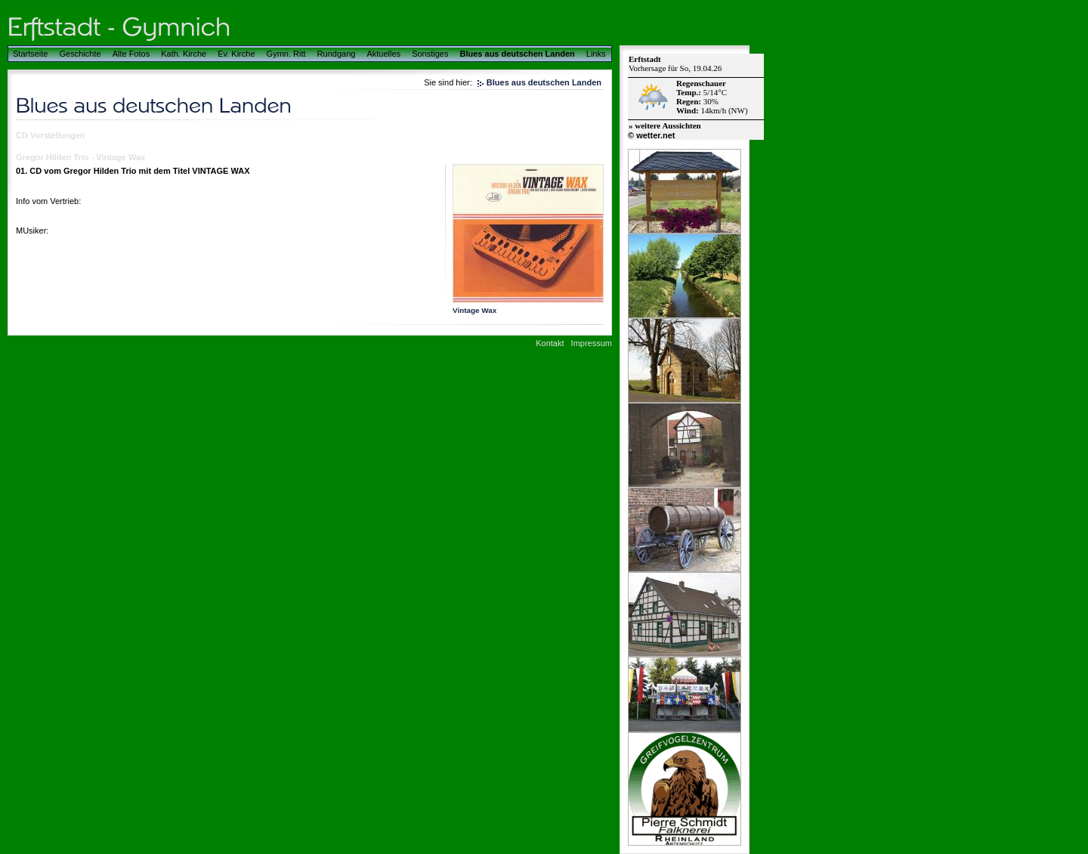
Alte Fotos (131, 53)
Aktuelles (383, 53)
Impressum (591, 343)
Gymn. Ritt (286, 53)
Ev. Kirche (236, 53)
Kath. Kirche (183, 53)
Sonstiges (430, 53)
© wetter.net (651, 135)
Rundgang (336, 53)
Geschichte (80, 53)
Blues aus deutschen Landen (517, 53)
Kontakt (550, 343)
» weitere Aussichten (665, 125)
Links (596, 53)
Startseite (30, 53)
